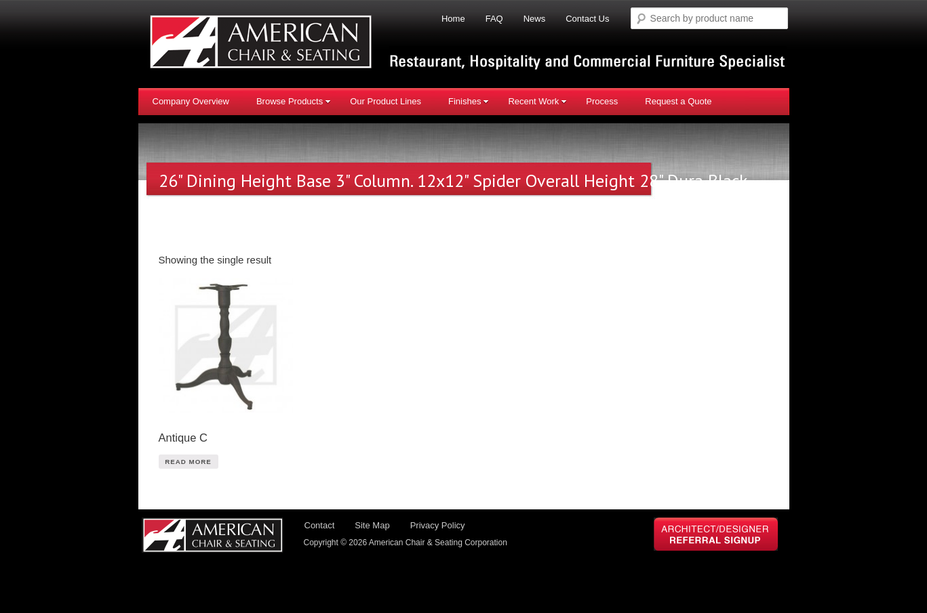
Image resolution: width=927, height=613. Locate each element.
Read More (188, 461)
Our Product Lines (385, 101)
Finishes (468, 101)
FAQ (494, 19)
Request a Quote (678, 101)
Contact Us (587, 19)
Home (453, 19)
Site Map (372, 525)
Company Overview (191, 101)
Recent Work (537, 101)
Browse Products (293, 101)
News (535, 19)
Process (602, 101)
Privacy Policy (437, 525)
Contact (319, 525)
